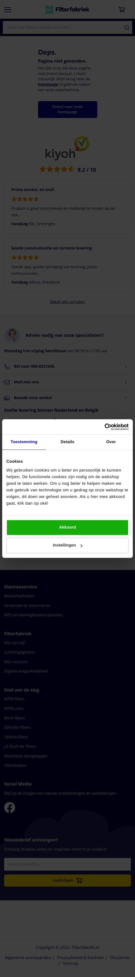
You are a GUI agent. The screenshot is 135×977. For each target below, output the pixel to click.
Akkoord (67, 527)
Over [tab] (111, 442)
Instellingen (67, 545)
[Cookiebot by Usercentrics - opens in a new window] (104, 426)
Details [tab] (67, 442)
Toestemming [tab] (23, 442)
